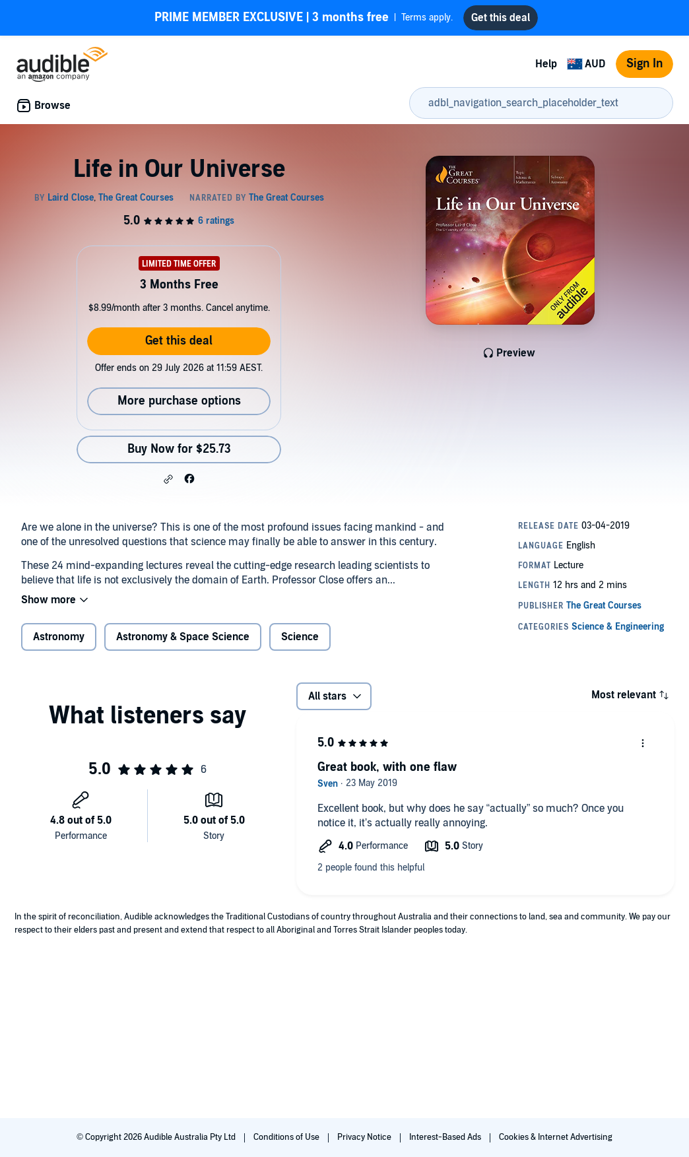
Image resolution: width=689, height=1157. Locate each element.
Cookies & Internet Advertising (555, 1137)
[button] (168, 479)
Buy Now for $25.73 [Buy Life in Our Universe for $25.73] (179, 449)
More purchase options (179, 401)
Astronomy (58, 637)
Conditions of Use (287, 1137)
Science (300, 637)
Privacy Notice (365, 1137)
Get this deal (179, 341)
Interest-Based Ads (446, 1137)
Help (546, 64)
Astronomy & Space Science (182, 637)
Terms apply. (303, 17)
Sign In (644, 64)
